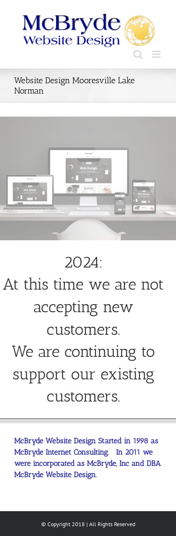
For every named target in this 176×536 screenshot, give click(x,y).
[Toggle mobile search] (138, 54)
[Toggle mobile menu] (157, 54)
